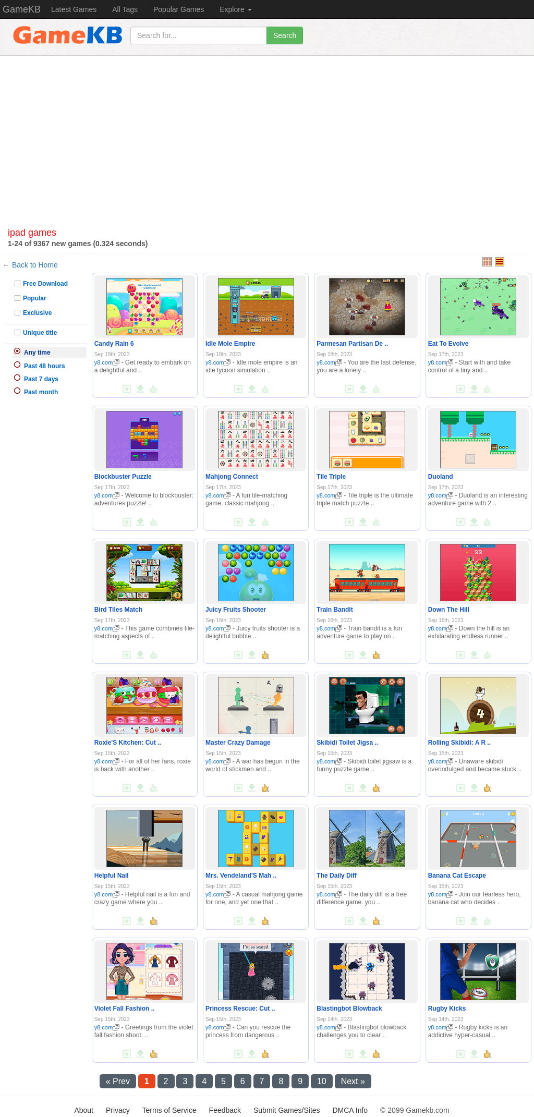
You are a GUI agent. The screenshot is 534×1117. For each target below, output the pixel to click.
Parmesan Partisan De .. (352, 343)
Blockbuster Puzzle (123, 476)
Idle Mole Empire (230, 343)
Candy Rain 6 (114, 343)
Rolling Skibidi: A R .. (459, 742)
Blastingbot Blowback (349, 1008)
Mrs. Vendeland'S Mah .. (240, 875)
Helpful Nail (111, 875)
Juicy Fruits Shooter (235, 609)
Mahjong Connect (231, 476)
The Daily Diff (337, 875)
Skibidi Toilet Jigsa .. (347, 742)
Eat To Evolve (448, 343)
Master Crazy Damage (238, 742)
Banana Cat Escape (457, 875)
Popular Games (178, 9)
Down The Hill (448, 609)
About (83, 1110)
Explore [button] (235, 9)
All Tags (125, 9)
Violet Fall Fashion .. (124, 1008)
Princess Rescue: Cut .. (240, 1008)
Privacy (118, 1110)
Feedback (225, 1110)
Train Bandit (335, 609)
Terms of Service (169, 1110)
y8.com (106, 362)
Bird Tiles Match (118, 609)
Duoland (440, 476)
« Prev (118, 1081)
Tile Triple (331, 476)
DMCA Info (350, 1110)
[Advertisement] (267, 144)
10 (321, 1081)
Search (284, 35)
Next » (353, 1081)
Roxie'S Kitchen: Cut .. (127, 742)
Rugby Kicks (447, 1008)
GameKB (22, 9)
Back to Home (35, 265)
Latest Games (73, 9)
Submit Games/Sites (286, 1110)
